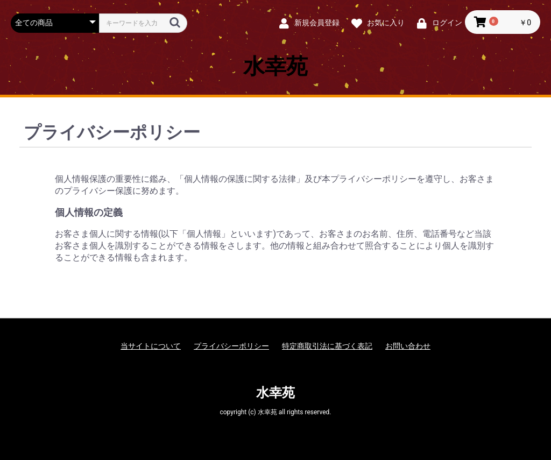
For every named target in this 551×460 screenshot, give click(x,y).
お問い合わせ (407, 346)
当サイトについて (151, 346)
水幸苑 (275, 67)
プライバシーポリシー (231, 346)
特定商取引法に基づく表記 (327, 346)
